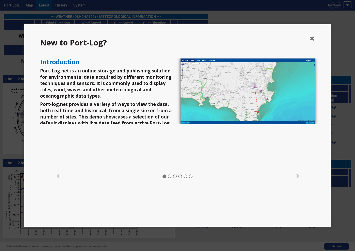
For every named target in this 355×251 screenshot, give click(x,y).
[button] (58, 175)
